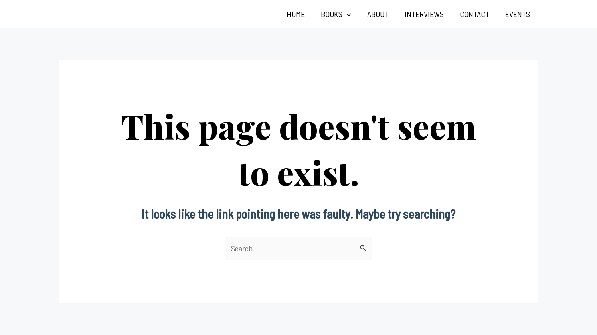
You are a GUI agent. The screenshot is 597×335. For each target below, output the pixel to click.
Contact (474, 14)
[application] (346, 14)
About (378, 14)
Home (296, 14)
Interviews (424, 14)
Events (517, 14)
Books (336, 14)
